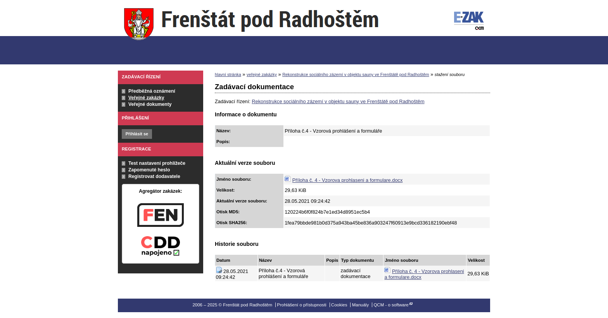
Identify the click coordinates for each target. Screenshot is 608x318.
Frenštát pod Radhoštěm (251, 32)
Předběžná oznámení (151, 91)
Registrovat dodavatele (154, 176)
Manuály (360, 304)
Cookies (339, 304)
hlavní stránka (228, 74)
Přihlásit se (137, 133)
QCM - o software (390, 304)
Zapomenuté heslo (149, 170)
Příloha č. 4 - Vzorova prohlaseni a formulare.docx (347, 180)
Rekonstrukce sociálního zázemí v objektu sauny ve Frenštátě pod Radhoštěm (355, 74)
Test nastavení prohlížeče (156, 163)
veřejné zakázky (262, 74)
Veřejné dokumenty (149, 104)
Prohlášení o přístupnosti (301, 304)
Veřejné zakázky (146, 97)
